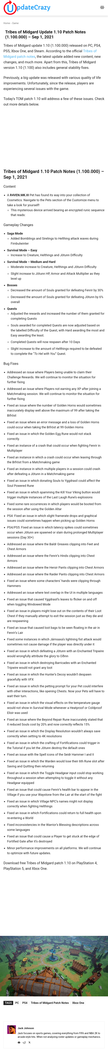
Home (6, 23)
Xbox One (78, 1003)
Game (15, 23)
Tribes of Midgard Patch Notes (50, 1003)
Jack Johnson (26, 1028)
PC (17, 1003)
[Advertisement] (54, 137)
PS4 (24, 1003)
